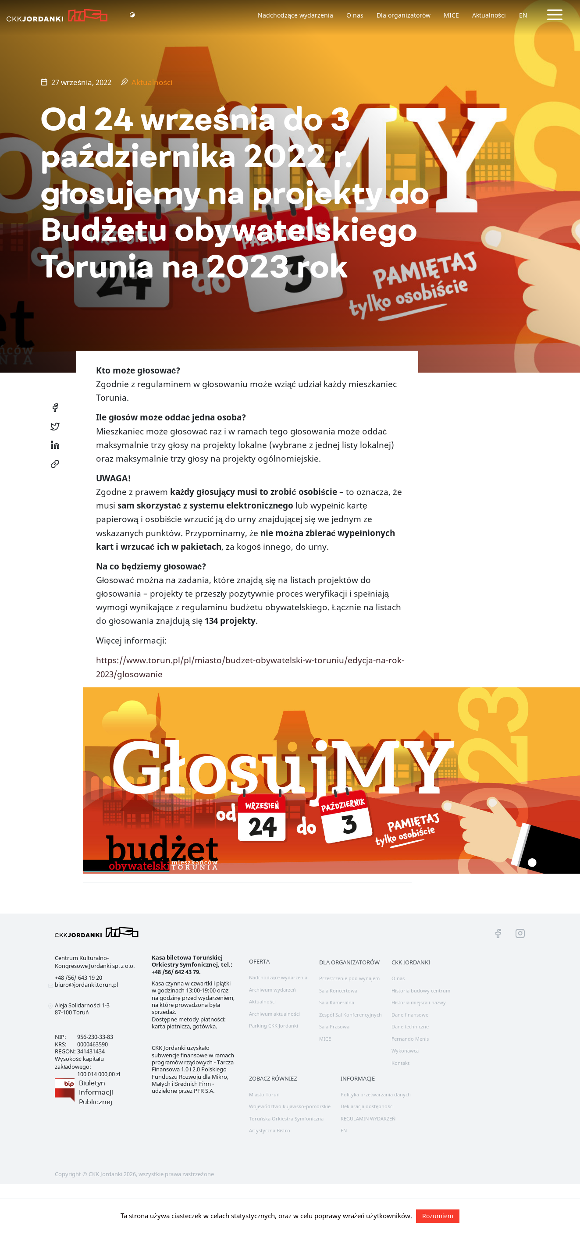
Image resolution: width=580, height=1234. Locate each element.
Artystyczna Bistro (269, 1130)
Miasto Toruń (264, 1094)
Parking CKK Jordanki (273, 1025)
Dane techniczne (410, 1026)
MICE (451, 15)
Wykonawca (405, 1050)
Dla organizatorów (404, 15)
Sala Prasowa (334, 1026)
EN (523, 15)
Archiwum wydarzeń (272, 989)
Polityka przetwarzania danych (376, 1094)
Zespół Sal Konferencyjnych (350, 1014)
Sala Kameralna (336, 1002)
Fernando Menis (410, 1038)
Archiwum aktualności (274, 1013)
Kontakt (400, 1063)
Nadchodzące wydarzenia (295, 15)
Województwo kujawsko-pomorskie (290, 1106)
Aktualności (489, 15)
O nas (354, 15)
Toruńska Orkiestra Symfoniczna (286, 1118)
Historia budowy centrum (420, 990)
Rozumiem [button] (437, 1216)
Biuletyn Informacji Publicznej (96, 1092)
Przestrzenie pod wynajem (349, 978)
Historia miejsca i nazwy (418, 1002)
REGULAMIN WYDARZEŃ (368, 1118)
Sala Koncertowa (338, 990)
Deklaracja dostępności (367, 1106)
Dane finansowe (409, 1014)
